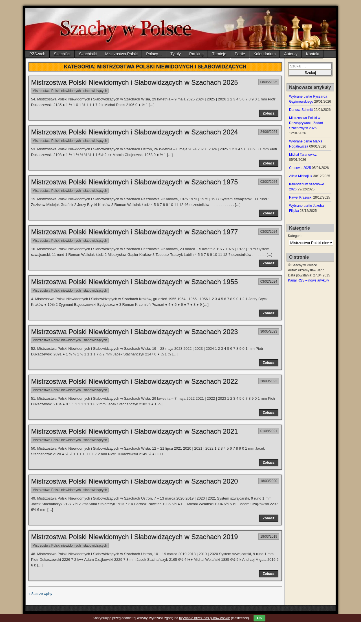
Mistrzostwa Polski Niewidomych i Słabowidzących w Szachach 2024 (134, 132)
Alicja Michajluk (300, 176)
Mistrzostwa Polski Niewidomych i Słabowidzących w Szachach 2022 (134, 381)
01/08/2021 (268, 431)
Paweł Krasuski (300, 197)
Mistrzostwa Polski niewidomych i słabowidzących (69, 91)
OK (259, 618)
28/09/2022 (268, 381)
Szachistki (88, 54)
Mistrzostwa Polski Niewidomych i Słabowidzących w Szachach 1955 (134, 281)
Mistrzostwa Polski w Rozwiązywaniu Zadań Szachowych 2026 (306, 123)
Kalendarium (265, 54)
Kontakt (312, 54)
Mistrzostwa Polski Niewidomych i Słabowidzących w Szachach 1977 (134, 232)
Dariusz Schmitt (301, 110)
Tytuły (175, 54)
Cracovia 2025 (300, 168)
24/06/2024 (268, 132)
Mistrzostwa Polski (121, 54)
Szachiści (62, 54)
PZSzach (37, 54)
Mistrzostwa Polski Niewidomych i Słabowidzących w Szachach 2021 (134, 431)
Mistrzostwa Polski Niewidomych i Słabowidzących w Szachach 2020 (134, 481)
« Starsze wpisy (40, 594)
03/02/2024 (268, 182)
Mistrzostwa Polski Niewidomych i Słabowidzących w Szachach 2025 (134, 82)
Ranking (196, 54)
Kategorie (295, 236)
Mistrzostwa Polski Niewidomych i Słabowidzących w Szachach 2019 (134, 536)
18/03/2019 (268, 537)
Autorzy (290, 54)
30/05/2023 (268, 331)
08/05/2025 (268, 82)
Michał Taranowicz (303, 155)
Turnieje (219, 54)
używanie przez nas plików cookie (204, 618)
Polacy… (154, 54)
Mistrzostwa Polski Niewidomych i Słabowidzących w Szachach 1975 (134, 182)
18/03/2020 (268, 481)
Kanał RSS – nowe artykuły (308, 280)
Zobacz (268, 113)
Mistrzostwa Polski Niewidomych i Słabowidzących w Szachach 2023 (134, 331)
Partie (240, 54)
